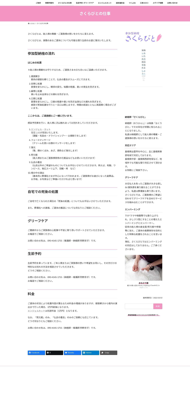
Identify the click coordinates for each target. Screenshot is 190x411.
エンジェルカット (36, 310)
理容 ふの (35, 132)
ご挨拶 (32, 368)
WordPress (82, 379)
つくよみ (119, 368)
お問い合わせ (34, 370)
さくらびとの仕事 (57, 368)
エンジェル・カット (41, 129)
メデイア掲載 (142, 368)
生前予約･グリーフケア (75, 368)
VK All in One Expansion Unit (110, 379)
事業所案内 (42, 368)
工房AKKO (129, 368)
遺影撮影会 (107, 368)
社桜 (142, 315)
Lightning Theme (94, 379)
